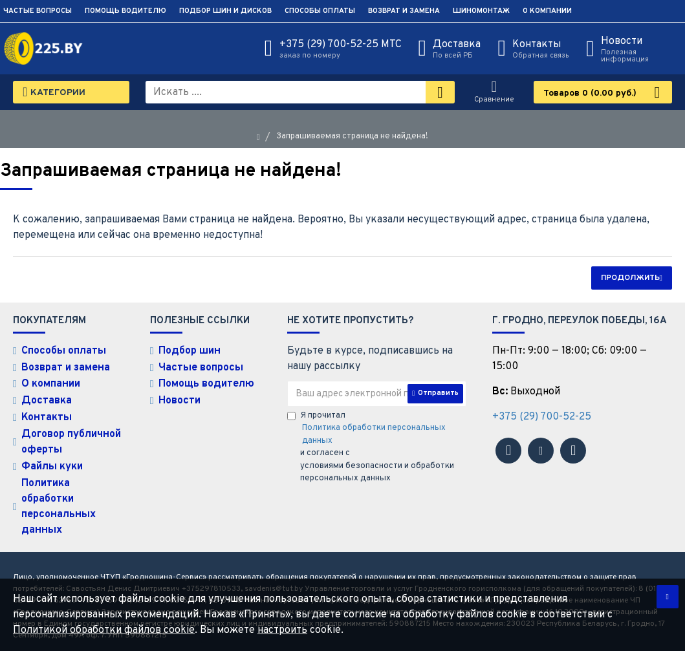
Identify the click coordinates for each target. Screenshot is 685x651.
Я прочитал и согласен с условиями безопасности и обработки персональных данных (377, 447)
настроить (282, 630)
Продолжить (630, 278)
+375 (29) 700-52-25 (541, 417)
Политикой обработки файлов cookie (104, 630)
